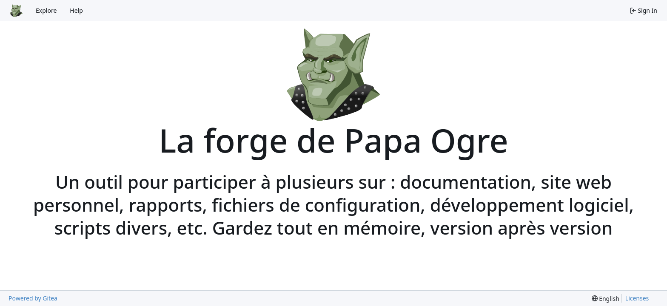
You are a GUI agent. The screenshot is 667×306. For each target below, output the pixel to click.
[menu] (605, 299)
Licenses (637, 298)
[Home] (16, 10)
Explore (46, 10)
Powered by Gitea (33, 298)
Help (76, 10)
